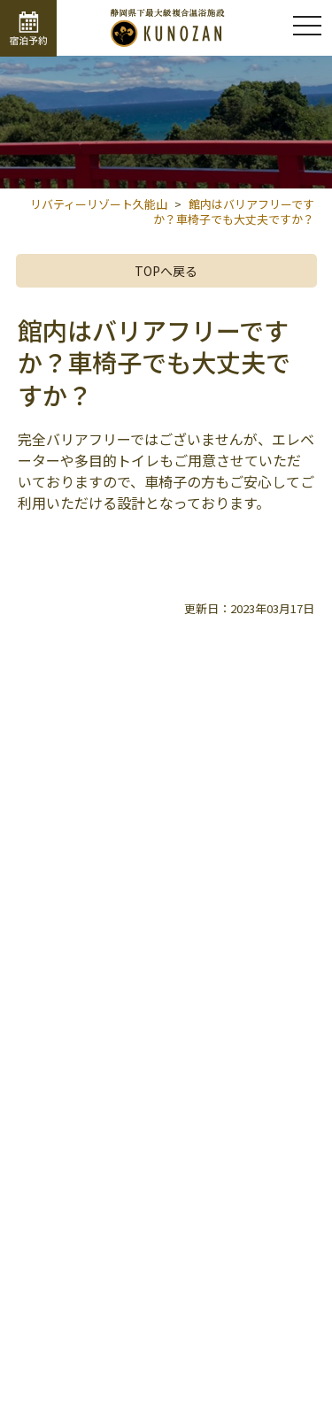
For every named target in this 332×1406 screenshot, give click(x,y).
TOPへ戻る (166, 271)
